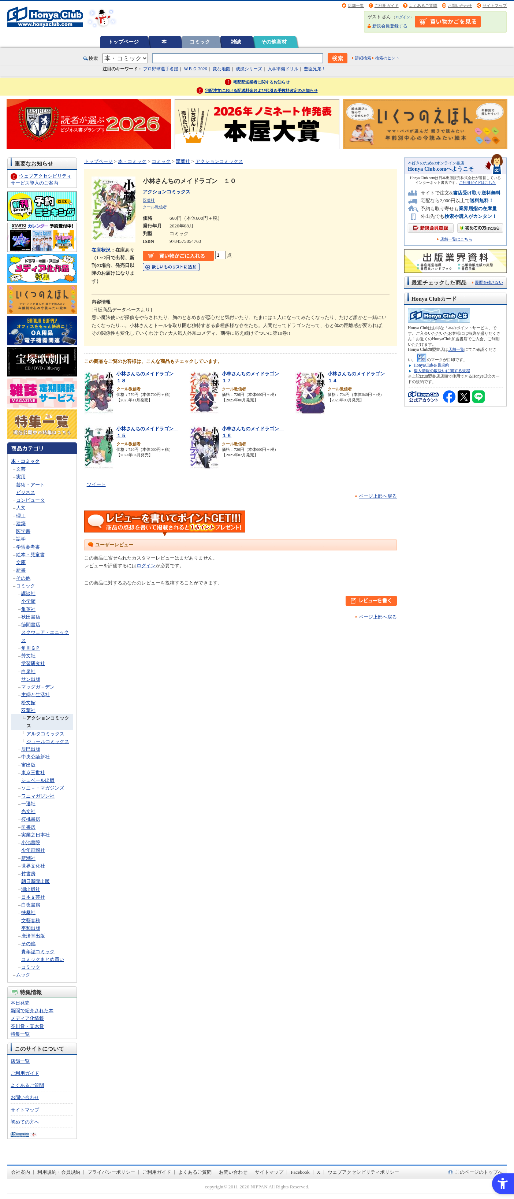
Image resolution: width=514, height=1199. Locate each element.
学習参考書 (28, 547)
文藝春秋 (30, 920)
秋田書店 (30, 617)
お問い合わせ (460, 5)
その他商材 (274, 42)
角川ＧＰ (30, 648)
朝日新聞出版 (35, 881)
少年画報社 (33, 850)
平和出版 (30, 928)
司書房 (28, 827)
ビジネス (25, 492)
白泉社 (28, 671)
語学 (21, 539)
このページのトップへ (479, 1172)
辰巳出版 (30, 749)
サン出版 (30, 679)
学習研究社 (33, 663)
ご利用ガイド (387, 5)
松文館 (28, 702)
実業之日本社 (35, 835)
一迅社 (28, 803)
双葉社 (28, 710)
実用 (21, 476)
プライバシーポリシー (111, 1172)
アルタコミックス (45, 733)
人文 (21, 508)
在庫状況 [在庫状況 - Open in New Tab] (101, 250)
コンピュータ (30, 500)
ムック (23, 974)
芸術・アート (30, 484)
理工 (21, 516)
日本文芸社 (33, 897)
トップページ (123, 42)
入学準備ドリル (283, 68)
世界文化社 (33, 866)
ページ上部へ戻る (378, 496)
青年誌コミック (38, 951)
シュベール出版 (38, 780)
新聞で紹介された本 (32, 1010)
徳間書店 (30, 624)
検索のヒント (387, 58)
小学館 (28, 601)
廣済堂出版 (33, 936)
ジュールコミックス (47, 741)
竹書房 (28, 873)
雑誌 (236, 42)
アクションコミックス (219, 161)
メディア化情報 (27, 1018)
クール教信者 (155, 207)
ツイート (96, 484)
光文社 (28, 811)
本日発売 (20, 1003)
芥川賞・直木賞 (27, 1026)
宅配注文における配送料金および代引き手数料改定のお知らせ (261, 90)
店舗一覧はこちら (456, 239)
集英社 (28, 609)
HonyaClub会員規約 (431, 365)
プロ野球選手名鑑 (160, 68)
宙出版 (28, 765)
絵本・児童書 (30, 554)
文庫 (21, 562)
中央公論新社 (35, 757)
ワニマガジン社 (38, 796)
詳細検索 (363, 58)
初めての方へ (25, 1122)
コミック (200, 42)
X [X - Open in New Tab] (319, 1172)
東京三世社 (33, 772)
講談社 (28, 593)
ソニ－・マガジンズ (42, 788)
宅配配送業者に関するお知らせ (261, 82)
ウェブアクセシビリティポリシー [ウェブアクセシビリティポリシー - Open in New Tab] (363, 1172)
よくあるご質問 (423, 5)
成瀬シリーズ (249, 68)
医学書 (23, 531)
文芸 (21, 469)
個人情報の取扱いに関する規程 (442, 370)
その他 (23, 578)
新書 (21, 570)
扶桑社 (28, 912)
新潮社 (28, 858)
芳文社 (28, 655)
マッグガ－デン (38, 687)
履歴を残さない (489, 282)
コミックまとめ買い (42, 959)
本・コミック (25, 461)
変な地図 (221, 68)
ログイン (402, 17)
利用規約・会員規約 (58, 1172)
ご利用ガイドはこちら (477, 183)
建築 (21, 523)
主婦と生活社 (35, 694)
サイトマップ (495, 5)
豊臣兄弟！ (315, 68)
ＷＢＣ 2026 (195, 68)
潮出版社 (30, 889)
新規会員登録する (389, 26)
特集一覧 (20, 1034)
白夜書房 (30, 904)
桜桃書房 (30, 819)
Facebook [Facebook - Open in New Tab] (300, 1172)
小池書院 (30, 842)
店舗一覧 (356, 5)
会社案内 (20, 1172)
